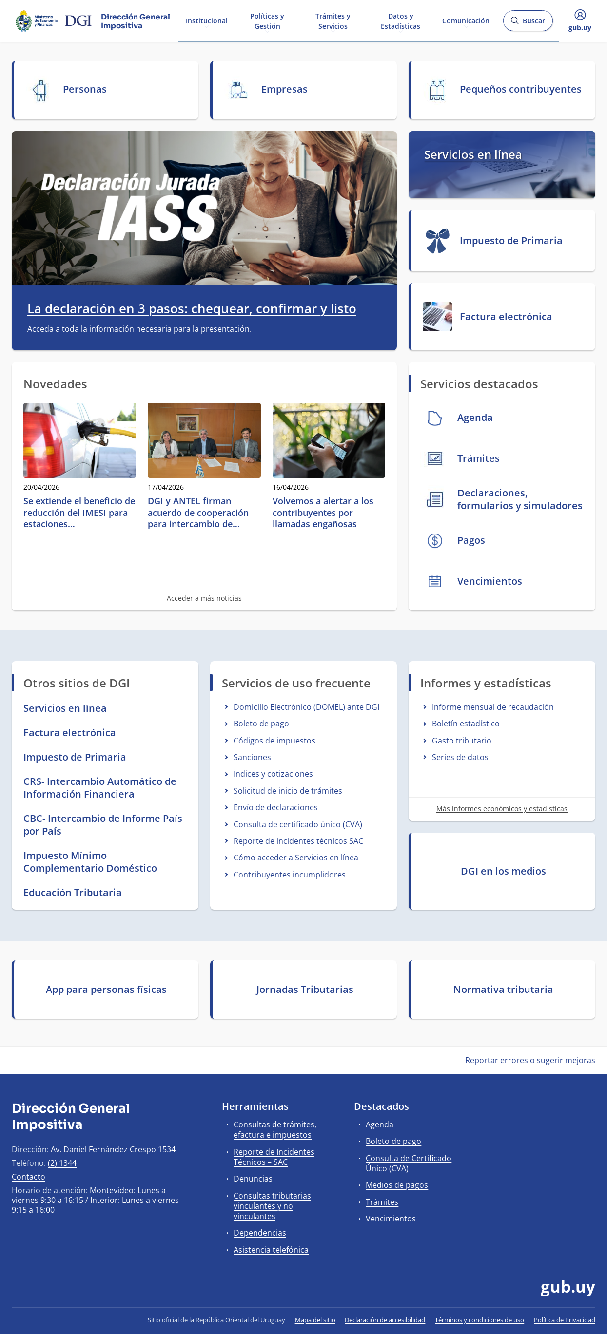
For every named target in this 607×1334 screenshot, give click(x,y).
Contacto (28, 1176)
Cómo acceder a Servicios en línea (296, 857)
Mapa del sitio (315, 1319)
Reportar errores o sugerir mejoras (530, 1060)
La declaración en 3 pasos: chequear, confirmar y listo (191, 309)
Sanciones (252, 757)
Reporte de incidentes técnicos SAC (298, 841)
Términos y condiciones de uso (479, 1319)
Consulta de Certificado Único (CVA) (408, 1163)
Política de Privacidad (564, 1319)
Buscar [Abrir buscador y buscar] (527, 23)
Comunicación (466, 20)
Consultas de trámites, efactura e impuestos (275, 1129)
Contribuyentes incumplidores (290, 874)
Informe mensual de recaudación (493, 707)
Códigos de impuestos (274, 740)
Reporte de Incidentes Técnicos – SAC (274, 1156)
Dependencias (260, 1232)
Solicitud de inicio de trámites (288, 790)
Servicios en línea (473, 154)
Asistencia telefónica (271, 1249)
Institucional (207, 20)
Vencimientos (391, 1218)
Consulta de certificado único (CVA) (298, 824)
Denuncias (253, 1178)
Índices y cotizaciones (273, 773)
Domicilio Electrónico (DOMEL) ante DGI (306, 707)
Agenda (379, 1124)
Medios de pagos (397, 1185)
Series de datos (460, 757)
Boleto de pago (261, 723)
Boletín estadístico (466, 723)
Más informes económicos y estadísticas (502, 808)
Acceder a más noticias (204, 598)
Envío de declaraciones (276, 807)
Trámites (382, 1202)
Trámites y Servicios (333, 20)
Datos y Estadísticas (400, 20)
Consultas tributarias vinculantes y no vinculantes (272, 1205)
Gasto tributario (461, 740)
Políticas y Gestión (267, 20)
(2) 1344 (62, 1163)
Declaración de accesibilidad (385, 1319)
